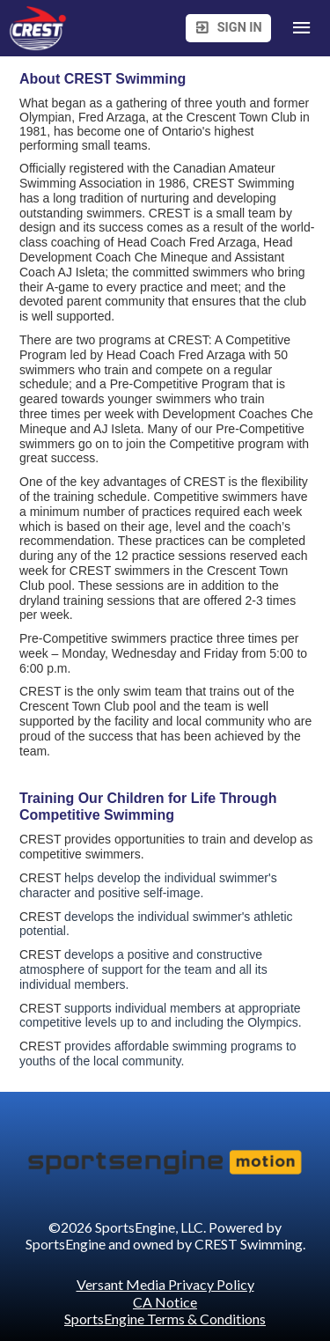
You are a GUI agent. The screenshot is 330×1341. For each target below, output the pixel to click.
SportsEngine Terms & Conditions (165, 1318)
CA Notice (165, 1301)
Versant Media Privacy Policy (165, 1284)
